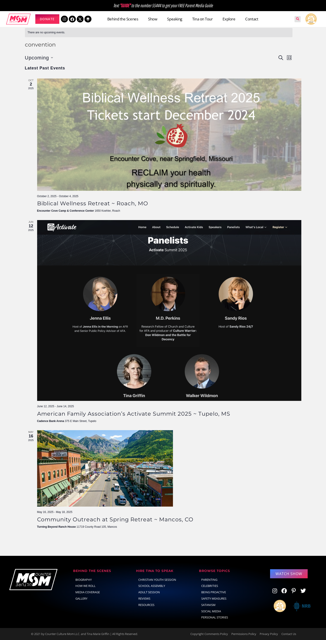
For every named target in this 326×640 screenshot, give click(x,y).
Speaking (174, 19)
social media (211, 611)
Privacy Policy (269, 634)
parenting (209, 580)
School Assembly (151, 586)
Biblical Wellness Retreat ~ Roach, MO (92, 203)
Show (152, 19)
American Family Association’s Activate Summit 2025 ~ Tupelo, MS (133, 413)
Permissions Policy (243, 634)
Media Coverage (87, 592)
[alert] (158, 32)
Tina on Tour (202, 19)
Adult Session (149, 592)
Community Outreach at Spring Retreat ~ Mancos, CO (115, 519)
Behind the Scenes (122, 19)
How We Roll (85, 586)
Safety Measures (213, 598)
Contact (251, 19)
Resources (146, 605)
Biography (83, 580)
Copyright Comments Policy (209, 634)
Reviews (144, 598)
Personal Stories (214, 617)
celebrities (209, 586)
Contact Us (288, 634)
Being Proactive (213, 592)
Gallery (81, 598)
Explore (229, 19)
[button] (298, 19)
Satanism (208, 605)
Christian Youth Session (157, 580)
